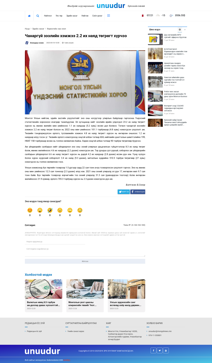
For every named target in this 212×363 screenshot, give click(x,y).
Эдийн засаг (71, 15)
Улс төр (59, 15)
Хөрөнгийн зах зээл (56, 29)
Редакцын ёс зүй (34, 331)
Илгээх (85, 261)
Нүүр (27, 29)
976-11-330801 (155, 335)
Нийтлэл (48, 15)
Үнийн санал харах (75, 331)
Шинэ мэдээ (154, 29)
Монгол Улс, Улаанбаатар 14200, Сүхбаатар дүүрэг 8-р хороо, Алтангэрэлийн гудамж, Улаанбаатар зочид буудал (125, 335)
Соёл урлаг (97, 15)
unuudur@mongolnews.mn (160, 331)
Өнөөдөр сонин (37, 43)
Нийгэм (85, 15)
